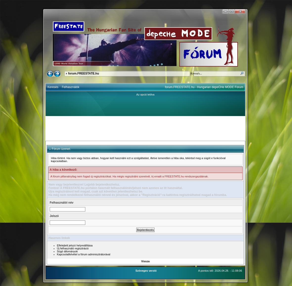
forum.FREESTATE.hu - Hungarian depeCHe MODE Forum (204, 87)
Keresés (52, 87)
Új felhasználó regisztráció (73, 248)
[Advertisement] (145, 128)
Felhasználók (70, 87)
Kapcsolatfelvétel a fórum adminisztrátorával (83, 254)
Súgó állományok (67, 251)
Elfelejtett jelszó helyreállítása (74, 245)
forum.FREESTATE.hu (83, 73)
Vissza (145, 261)
